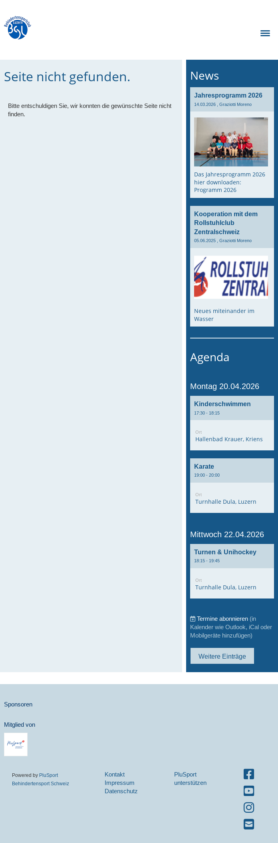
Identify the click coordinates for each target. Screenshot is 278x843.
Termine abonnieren (222, 618)
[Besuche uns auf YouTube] (249, 791)
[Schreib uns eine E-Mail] (249, 824)
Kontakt (115, 774)
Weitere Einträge (222, 656)
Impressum (120, 782)
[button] (232, 423)
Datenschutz (121, 791)
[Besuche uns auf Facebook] (249, 774)
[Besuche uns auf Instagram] (249, 808)
